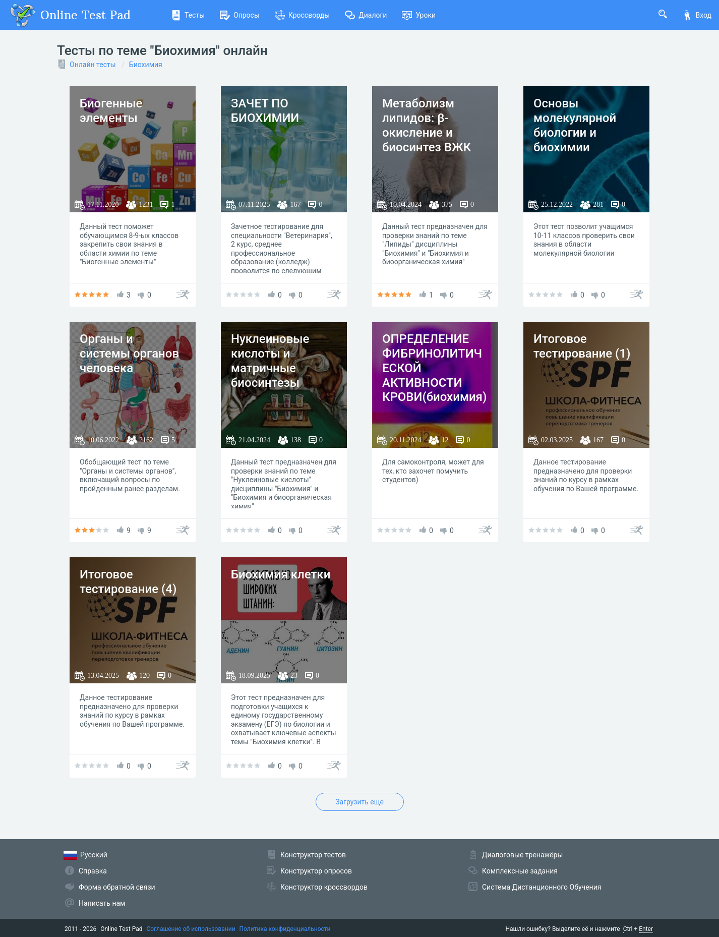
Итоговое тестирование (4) (128, 581)
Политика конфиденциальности (285, 928)
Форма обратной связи (117, 887)
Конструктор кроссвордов (324, 887)
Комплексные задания (520, 871)
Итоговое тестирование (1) (581, 346)
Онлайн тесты (93, 65)
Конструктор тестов (313, 855)
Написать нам (102, 903)
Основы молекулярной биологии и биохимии (574, 125)
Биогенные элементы (111, 110)
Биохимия (145, 65)
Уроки (419, 15)
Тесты (188, 15)
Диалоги (366, 15)
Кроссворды (302, 15)
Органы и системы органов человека (129, 353)
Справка (93, 871)
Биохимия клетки (280, 574)
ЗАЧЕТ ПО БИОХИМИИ (265, 110)
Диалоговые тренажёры (522, 855)
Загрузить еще (359, 802)
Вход (696, 15)
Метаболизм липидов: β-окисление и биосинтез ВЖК (426, 125)
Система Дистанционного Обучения (541, 887)
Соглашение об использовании (191, 928)
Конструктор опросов (316, 871)
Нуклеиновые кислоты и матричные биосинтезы (270, 360)
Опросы (240, 15)
